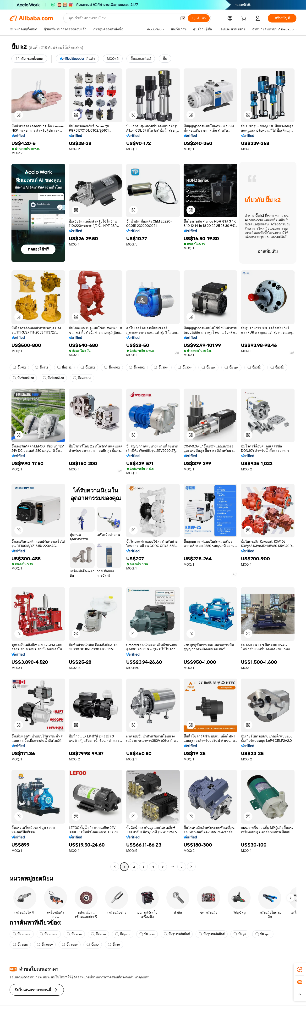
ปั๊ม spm (262, 934)
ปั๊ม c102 (112, 367)
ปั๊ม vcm (74, 934)
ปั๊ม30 (93, 945)
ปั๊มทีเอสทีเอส (23, 378)
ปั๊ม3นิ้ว (254, 367)
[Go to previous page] (114, 866)
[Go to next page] (191, 866)
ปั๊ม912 (19, 367)
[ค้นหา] (199, 18)
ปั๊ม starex (22, 934)
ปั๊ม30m (161, 367)
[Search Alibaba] (122, 18)
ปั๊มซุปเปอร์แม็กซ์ (177, 934)
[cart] (244, 19)
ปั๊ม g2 (240, 934)
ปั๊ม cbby (45, 945)
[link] (300, 969)
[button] (183, 18)
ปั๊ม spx (208, 367)
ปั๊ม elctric (82, 378)
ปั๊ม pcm (122, 934)
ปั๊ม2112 (64, 367)
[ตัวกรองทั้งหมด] (29, 59)
